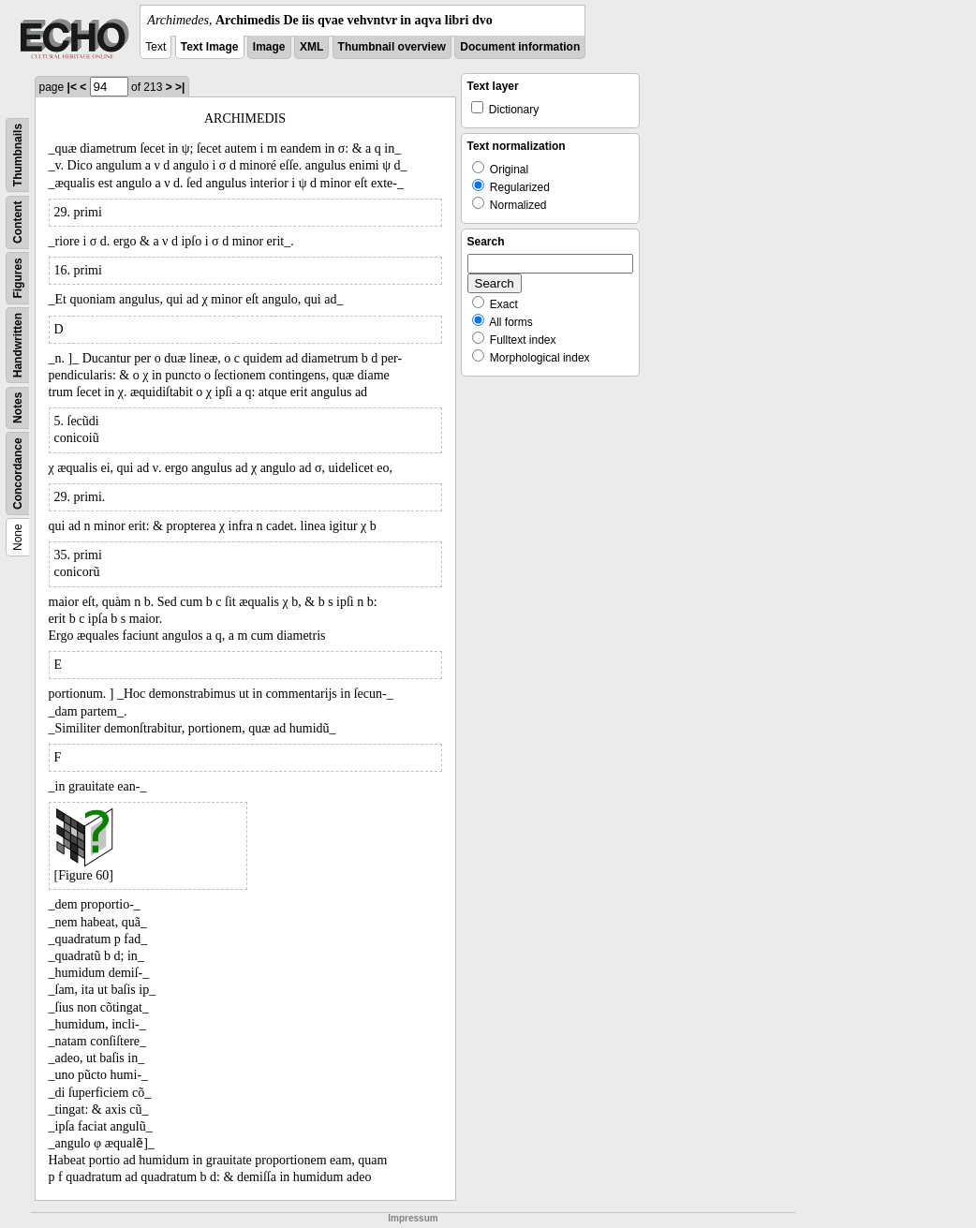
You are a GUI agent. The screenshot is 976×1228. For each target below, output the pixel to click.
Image (269, 46)
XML (311, 46)
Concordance (17, 473)
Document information (520, 46)
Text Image (210, 46)
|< (72, 87)
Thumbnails (17, 155)
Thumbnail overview (392, 46)
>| (180, 87)
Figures (17, 278)
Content (17, 222)
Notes (17, 407)
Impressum (412, 1218)
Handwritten (17, 345)
